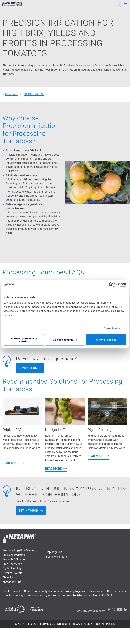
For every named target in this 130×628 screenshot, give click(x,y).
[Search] (119, 4)
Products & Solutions (15, 559)
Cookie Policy (105, 624)
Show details (112, 328)
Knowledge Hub (12, 582)
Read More (11, 463)
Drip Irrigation (54, 552)
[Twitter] (114, 609)
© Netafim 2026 (25, 623)
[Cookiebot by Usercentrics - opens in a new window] (111, 285)
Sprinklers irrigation (57, 556)
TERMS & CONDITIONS (54, 623)
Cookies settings (65, 339)
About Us (8, 577)
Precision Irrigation (14, 555)
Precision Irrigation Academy (20, 550)
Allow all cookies (106, 339)
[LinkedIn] (125, 609)
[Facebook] (109, 609)
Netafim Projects (12, 573)
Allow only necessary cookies (24, 339)
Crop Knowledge (34, 94)
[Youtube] (119, 609)
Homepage (11, 94)
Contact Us (27, 368)
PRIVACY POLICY (82, 623)
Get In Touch (28, 510)
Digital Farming (12, 568)
